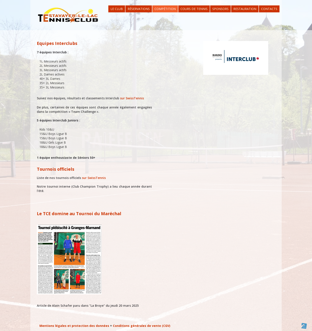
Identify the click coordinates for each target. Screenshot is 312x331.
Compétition (165, 9)
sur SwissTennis (132, 98)
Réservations (139, 9)
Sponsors (220, 9)
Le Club (116, 9)
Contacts (269, 9)
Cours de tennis (194, 9)
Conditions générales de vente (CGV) (141, 326)
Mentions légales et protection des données (74, 326)
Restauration (244, 9)
